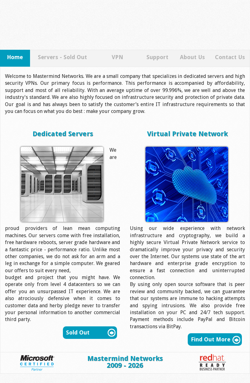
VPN (117, 57)
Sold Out (77, 332)
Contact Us (230, 57)
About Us (192, 57)
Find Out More (210, 339)
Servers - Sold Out (62, 57)
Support (157, 57)
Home (15, 57)
